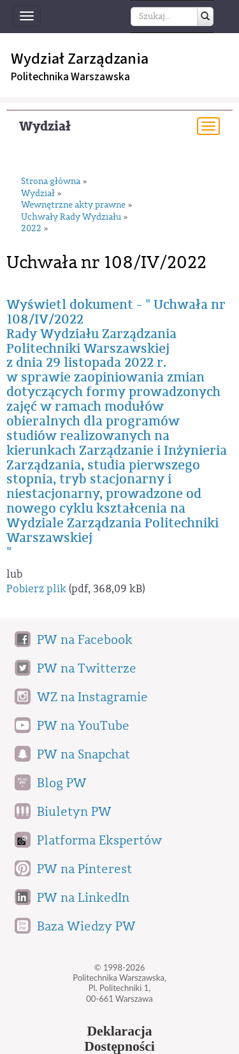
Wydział (45, 126)
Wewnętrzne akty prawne (73, 205)
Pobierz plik (36, 588)
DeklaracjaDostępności (119, 1038)
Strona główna (50, 181)
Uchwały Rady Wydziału (71, 217)
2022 (31, 229)
